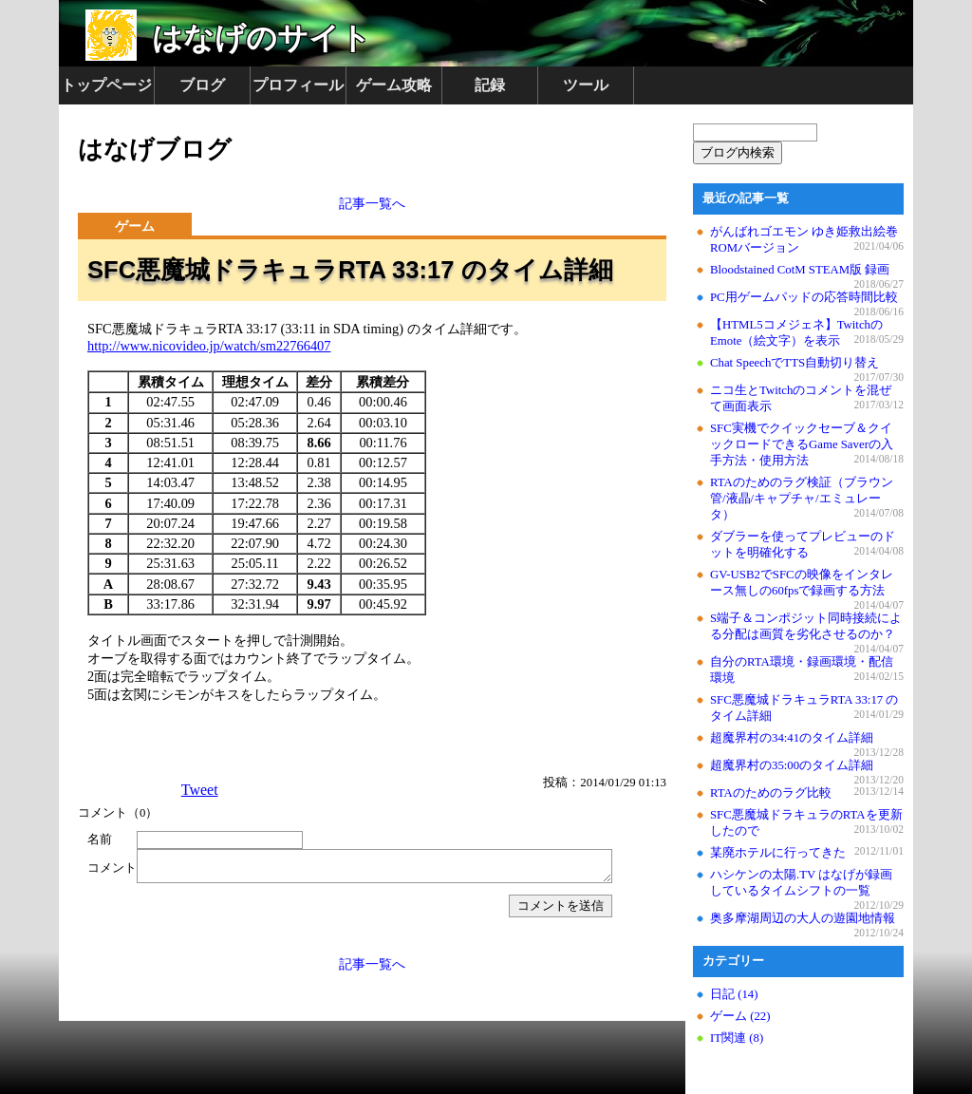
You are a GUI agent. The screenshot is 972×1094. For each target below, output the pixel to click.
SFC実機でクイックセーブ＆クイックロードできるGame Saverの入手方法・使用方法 (801, 444)
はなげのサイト (261, 38)
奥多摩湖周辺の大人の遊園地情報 (802, 918)
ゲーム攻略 (394, 85)
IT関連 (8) (736, 1038)
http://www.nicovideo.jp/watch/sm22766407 (208, 345)
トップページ (106, 85)
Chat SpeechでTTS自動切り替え (794, 362)
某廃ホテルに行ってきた (778, 852)
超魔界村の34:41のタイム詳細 (791, 738)
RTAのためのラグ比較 (771, 793)
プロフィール (298, 85)
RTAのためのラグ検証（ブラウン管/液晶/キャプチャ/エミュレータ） (801, 498)
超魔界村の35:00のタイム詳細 (791, 765)
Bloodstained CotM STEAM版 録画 (799, 269)
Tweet (199, 790)
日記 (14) (734, 994)
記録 (490, 85)
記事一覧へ (372, 203)
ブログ (202, 85)
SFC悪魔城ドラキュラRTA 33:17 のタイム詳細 (350, 269)
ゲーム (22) (740, 1016)
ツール (585, 85)
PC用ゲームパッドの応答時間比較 (804, 297)
